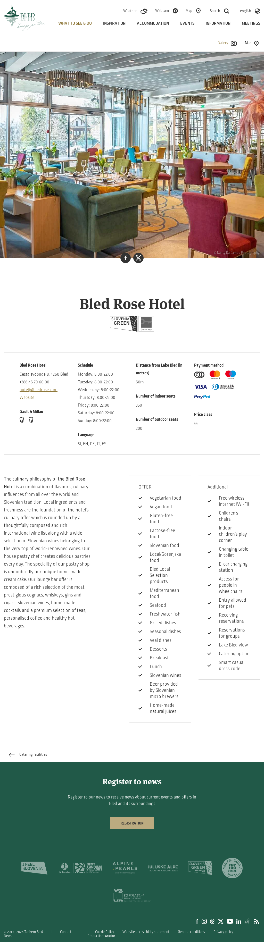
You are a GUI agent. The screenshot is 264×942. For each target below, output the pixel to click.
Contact (65, 932)
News (8, 936)
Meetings (251, 23)
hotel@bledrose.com (38, 390)
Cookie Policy (104, 932)
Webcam (162, 11)
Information (218, 23)
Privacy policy (223, 932)
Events (187, 23)
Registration (132, 823)
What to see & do (75, 23)
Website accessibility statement (145, 932)
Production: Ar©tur (101, 936)
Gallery (227, 43)
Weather (130, 11)
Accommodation (153, 23)
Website (27, 397)
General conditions (191, 932)
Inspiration (114, 23)
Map (189, 11)
